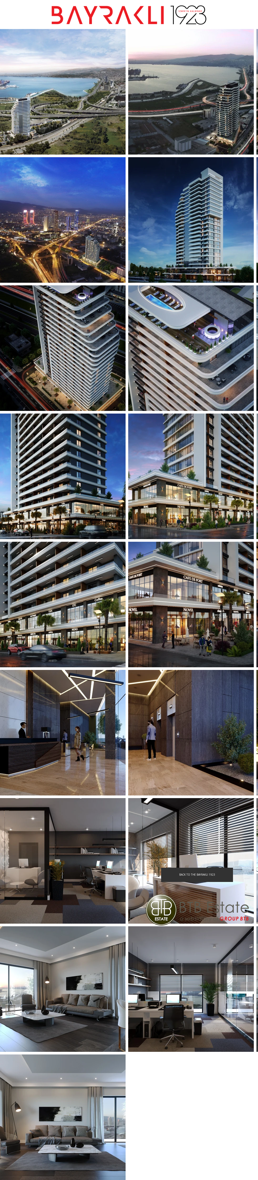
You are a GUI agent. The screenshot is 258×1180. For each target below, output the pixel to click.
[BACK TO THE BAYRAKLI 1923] (197, 875)
